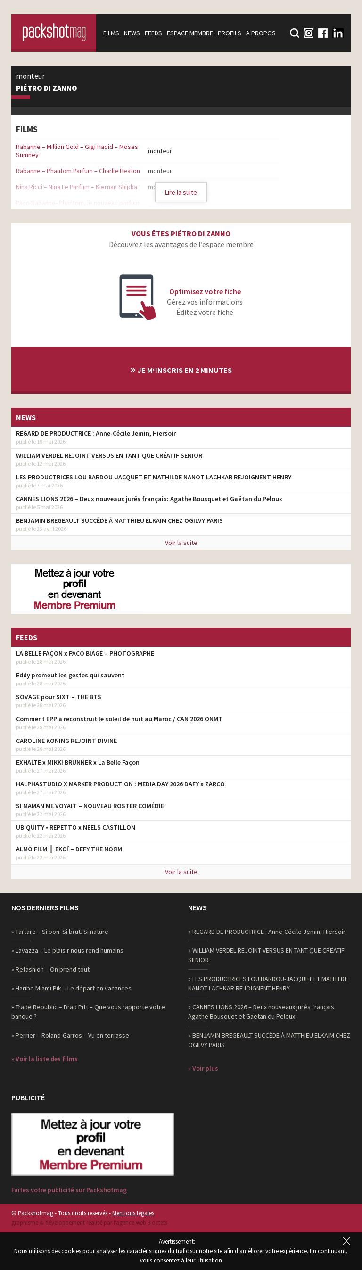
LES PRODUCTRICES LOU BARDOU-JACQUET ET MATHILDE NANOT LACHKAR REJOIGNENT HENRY (153, 477)
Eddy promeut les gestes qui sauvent (70, 675)
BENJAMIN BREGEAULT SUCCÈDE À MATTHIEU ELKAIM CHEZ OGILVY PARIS (119, 520)
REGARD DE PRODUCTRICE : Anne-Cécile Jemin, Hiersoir (96, 433)
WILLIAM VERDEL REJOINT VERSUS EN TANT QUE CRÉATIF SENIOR (109, 455)
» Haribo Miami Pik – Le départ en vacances (71, 988)
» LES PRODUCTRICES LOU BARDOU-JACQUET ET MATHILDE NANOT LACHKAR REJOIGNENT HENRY (268, 983)
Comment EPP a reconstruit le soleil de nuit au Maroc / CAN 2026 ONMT (119, 719)
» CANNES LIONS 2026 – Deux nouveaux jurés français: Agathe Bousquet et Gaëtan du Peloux (262, 1012)
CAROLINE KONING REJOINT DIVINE (66, 740)
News (132, 33)
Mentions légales (133, 1213)
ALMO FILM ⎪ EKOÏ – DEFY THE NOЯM (69, 849)
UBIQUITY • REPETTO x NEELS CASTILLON (75, 827)
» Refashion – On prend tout (50, 969)
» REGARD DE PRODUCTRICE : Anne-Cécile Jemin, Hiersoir (267, 931)
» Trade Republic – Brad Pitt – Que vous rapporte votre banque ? (88, 1012)
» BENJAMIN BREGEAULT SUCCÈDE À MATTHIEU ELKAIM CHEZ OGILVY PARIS (269, 1040)
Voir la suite (181, 542)
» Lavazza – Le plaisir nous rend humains (67, 950)
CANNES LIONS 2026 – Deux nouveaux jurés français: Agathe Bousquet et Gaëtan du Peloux (149, 499)
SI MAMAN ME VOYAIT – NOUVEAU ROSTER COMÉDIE (90, 805)
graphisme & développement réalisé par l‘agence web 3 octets (89, 1223)
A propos (261, 33)
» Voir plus (203, 1068)
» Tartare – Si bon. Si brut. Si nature (59, 931)
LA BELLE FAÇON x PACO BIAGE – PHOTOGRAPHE (85, 653)
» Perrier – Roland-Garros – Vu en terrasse (70, 1035)
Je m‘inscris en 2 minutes (181, 369)
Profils (229, 33)
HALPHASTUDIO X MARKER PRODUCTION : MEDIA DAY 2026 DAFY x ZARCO (120, 784)
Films (111, 33)
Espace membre (190, 33)
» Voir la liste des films (44, 1059)
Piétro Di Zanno (46, 88)
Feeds (153, 33)
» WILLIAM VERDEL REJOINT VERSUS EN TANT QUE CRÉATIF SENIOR (266, 955)
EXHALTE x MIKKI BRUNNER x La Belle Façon (78, 762)
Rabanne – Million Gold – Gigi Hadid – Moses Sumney (77, 150)
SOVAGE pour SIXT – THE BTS (58, 697)
